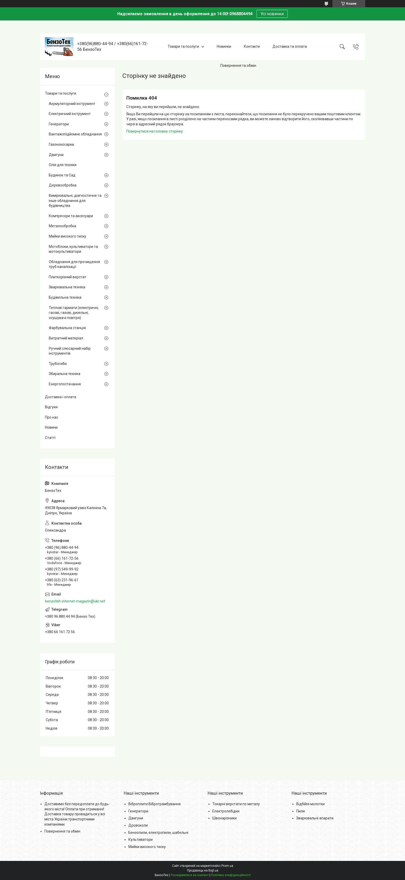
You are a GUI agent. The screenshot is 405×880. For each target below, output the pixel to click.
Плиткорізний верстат (67, 277)
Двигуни (56, 155)
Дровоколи (138, 825)
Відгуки (51, 407)
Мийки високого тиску (67, 236)
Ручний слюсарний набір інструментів (70, 351)
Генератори (59, 124)
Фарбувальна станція (67, 328)
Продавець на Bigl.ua (202, 870)
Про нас (51, 417)
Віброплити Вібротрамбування (154, 804)
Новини (51, 427)
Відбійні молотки (310, 804)
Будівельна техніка (65, 297)
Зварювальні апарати (314, 818)
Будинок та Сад (62, 175)
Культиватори (140, 839)
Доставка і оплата (60, 397)
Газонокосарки (61, 144)
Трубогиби (58, 364)
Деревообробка (62, 185)
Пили (300, 811)
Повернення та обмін (238, 65)
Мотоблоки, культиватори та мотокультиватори (73, 249)
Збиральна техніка (64, 374)
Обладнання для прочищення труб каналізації (74, 264)
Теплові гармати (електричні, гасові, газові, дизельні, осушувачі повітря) (74, 313)
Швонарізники (224, 818)
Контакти (252, 46)
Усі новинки (272, 13)
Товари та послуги (183, 46)
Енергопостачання (65, 384)
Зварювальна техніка (67, 287)
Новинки (224, 46)
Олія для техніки (62, 165)
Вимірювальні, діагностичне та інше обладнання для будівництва (75, 200)
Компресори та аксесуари (71, 216)
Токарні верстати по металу (236, 804)
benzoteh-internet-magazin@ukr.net (75, 601)
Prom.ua (227, 866)
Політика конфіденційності (231, 875)
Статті (50, 438)
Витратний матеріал (66, 338)
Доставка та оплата (289, 46)
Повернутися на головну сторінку (154, 131)
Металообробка (62, 226)
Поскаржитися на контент (190, 875)
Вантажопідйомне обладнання (75, 134)
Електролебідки (225, 811)
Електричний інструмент (70, 114)
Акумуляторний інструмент (72, 104)
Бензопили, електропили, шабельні (158, 832)
